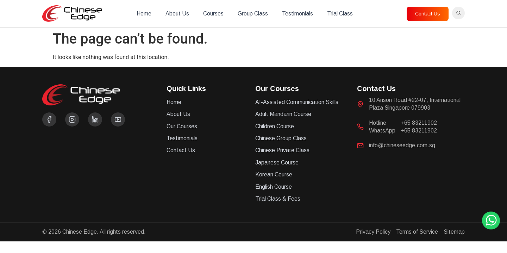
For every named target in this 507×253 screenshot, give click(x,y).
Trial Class (340, 14)
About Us (177, 14)
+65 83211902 (419, 123)
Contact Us (181, 150)
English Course (273, 187)
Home (144, 14)
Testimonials (297, 14)
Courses (213, 14)
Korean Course (273, 174)
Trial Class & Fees (277, 199)
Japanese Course (277, 163)
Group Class (253, 14)
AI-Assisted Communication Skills (296, 102)
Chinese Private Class (282, 150)
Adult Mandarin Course (283, 114)
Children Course (274, 126)
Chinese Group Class (281, 138)
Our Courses (182, 126)
